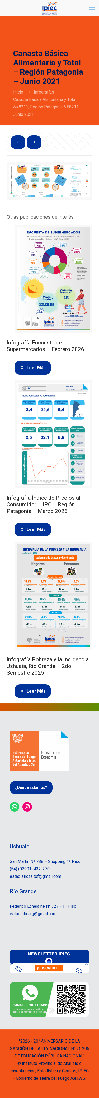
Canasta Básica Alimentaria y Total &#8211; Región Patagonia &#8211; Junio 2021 (46, 107)
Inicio (18, 92)
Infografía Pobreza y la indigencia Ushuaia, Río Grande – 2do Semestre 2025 (48, 666)
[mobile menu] (91, 7)
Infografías (44, 92)
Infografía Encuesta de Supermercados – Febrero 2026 (45, 345)
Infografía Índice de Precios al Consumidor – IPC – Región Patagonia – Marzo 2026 (44, 504)
